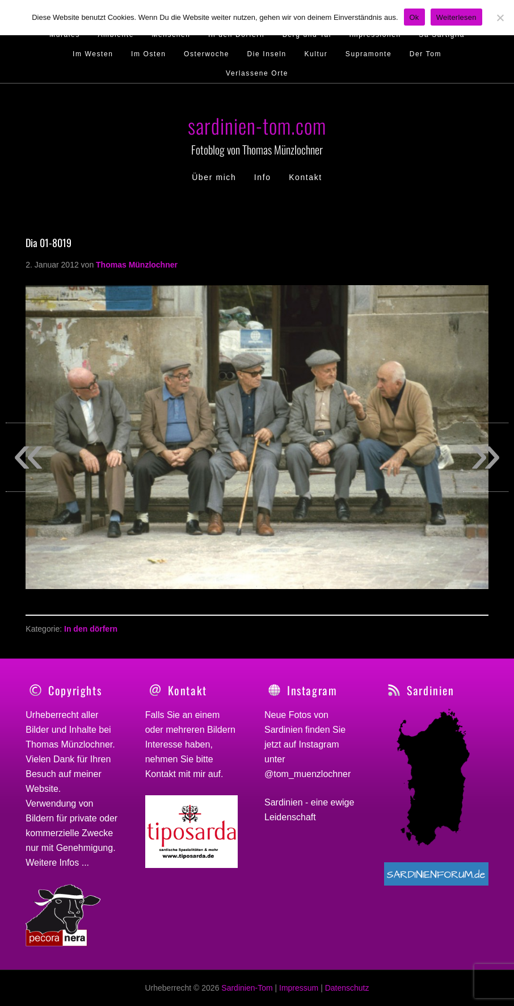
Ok (414, 17)
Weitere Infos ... (57, 862)
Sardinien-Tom (246, 987)
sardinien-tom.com (257, 125)
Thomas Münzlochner (69, 744)
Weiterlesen (456, 17)
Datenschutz (347, 987)
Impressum (298, 987)
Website (42, 789)
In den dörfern (90, 628)
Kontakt (160, 774)
